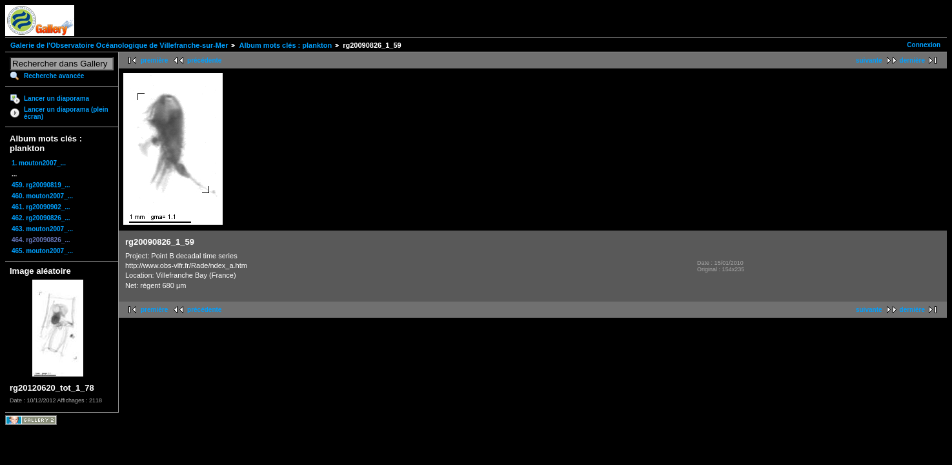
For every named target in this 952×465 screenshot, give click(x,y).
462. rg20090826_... (41, 218)
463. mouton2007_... (42, 228)
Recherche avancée (54, 75)
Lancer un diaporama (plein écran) (66, 113)
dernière (912, 60)
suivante (869, 60)
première (154, 60)
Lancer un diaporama (56, 98)
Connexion (923, 44)
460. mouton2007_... (42, 196)
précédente (204, 60)
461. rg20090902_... (41, 207)
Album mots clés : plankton (285, 45)
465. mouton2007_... (42, 250)
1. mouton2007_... (39, 163)
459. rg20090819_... (41, 185)
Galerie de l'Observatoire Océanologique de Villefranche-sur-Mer (119, 45)
